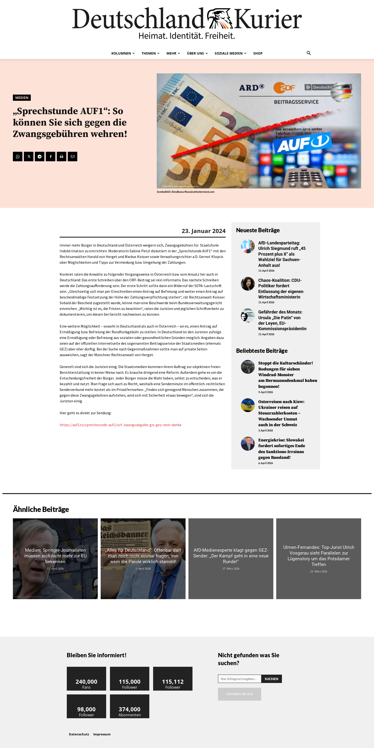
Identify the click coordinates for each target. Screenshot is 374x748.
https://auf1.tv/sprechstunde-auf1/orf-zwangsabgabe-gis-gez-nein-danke (121, 424)
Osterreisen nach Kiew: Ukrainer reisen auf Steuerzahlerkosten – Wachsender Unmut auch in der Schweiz (281, 412)
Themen (151, 53)
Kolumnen (123, 53)
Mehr (173, 53)
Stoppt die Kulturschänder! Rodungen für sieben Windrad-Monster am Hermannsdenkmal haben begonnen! (287, 374)
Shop (258, 53)
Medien (22, 98)
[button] (308, 53)
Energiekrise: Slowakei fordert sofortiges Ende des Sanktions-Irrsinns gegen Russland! (281, 446)
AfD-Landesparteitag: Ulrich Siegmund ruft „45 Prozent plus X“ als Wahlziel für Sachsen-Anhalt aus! (282, 254)
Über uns (197, 53)
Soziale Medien (230, 53)
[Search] (271, 676)
